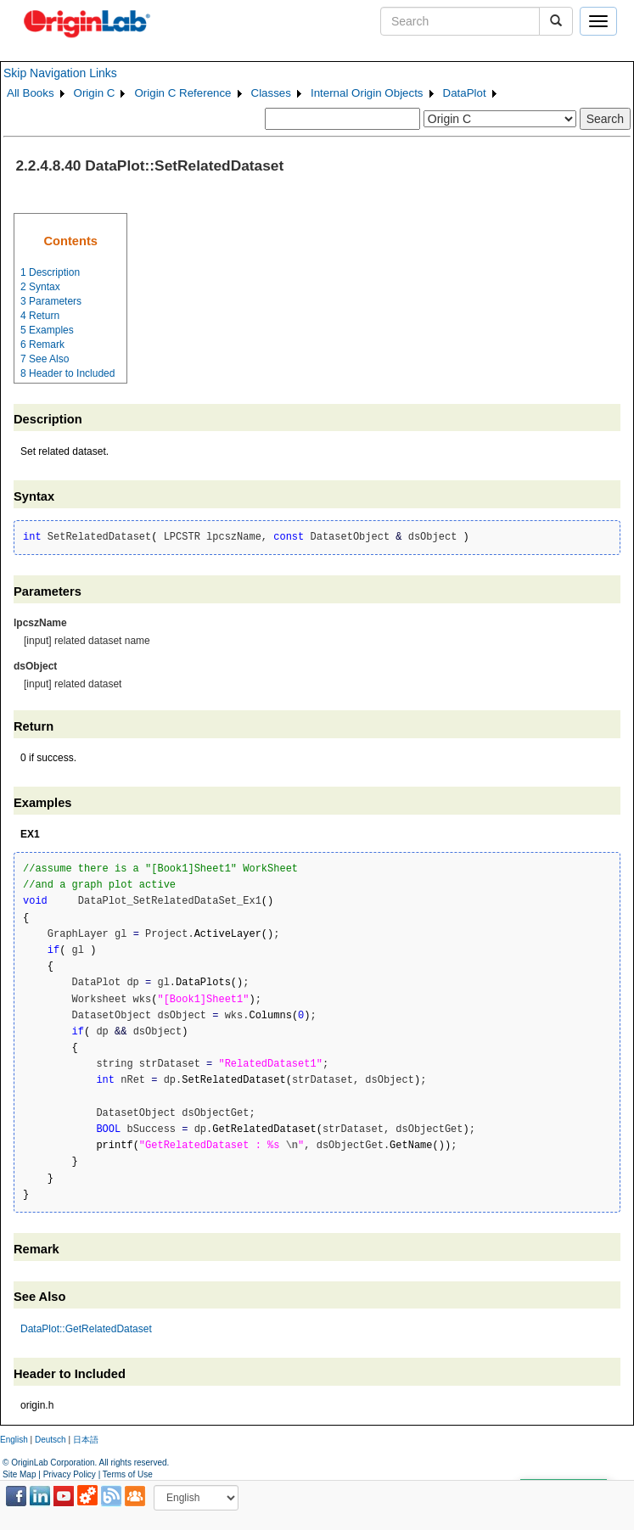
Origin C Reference (182, 93)
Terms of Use (128, 1474)
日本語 (85, 1439)
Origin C (94, 93)
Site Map (19, 1474)
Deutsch (50, 1439)
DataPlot (464, 93)
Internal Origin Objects (367, 93)
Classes (271, 93)
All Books (30, 93)
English (14, 1439)
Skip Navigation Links (60, 73)
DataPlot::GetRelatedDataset (86, 1329)
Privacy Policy (69, 1474)
